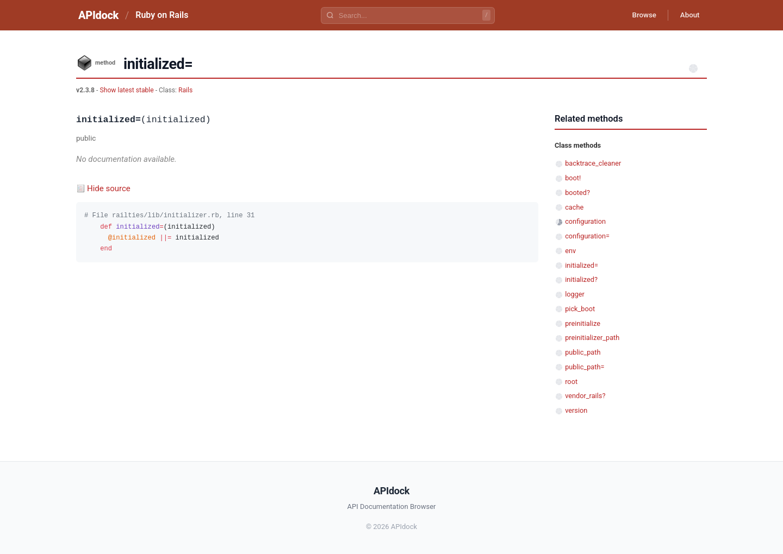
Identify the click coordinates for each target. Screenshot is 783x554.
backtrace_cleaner (593, 163)
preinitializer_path (592, 337)
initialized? (581, 279)
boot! (573, 178)
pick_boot (580, 309)
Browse (638, 15)
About (688, 15)
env (570, 251)
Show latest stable (127, 90)
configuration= (587, 236)
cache (574, 207)
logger (575, 294)
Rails (185, 90)
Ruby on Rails (161, 15)
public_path (582, 352)
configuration (585, 221)
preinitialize (582, 323)
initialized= (581, 265)
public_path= (584, 367)
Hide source (108, 188)
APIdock (98, 15)
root (571, 381)
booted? (577, 192)
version (576, 410)
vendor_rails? (585, 396)
